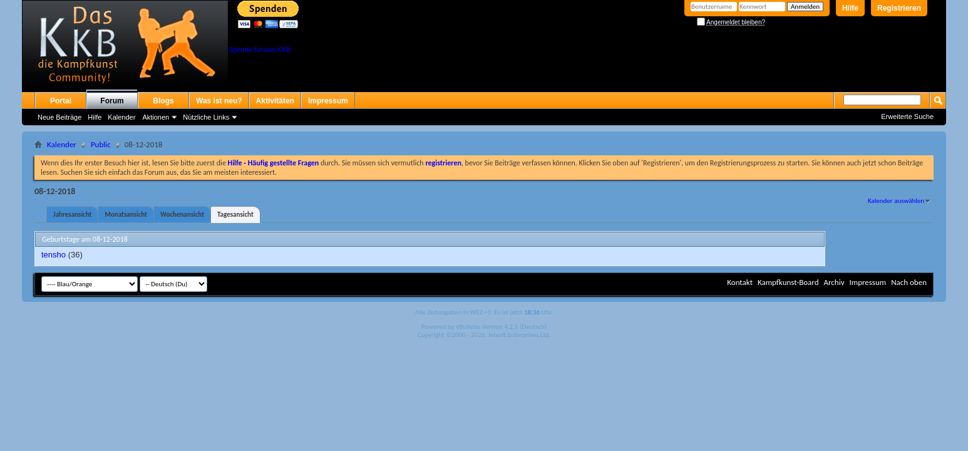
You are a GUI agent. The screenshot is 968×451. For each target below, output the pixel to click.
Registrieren (899, 8)
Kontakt (740, 282)
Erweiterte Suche (907, 116)
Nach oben (909, 282)
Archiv (833, 282)
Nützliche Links (206, 117)
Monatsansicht (126, 214)
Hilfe (850, 8)
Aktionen (155, 117)
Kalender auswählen (896, 201)
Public (101, 144)
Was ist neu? (219, 100)
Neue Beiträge (59, 117)
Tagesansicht (235, 214)
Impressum (328, 100)
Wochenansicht (182, 214)
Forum (111, 100)
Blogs (163, 100)
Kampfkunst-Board (788, 282)
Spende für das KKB (260, 49)
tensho (53, 254)
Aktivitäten (275, 100)
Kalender (121, 117)
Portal (60, 100)
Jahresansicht (72, 214)
